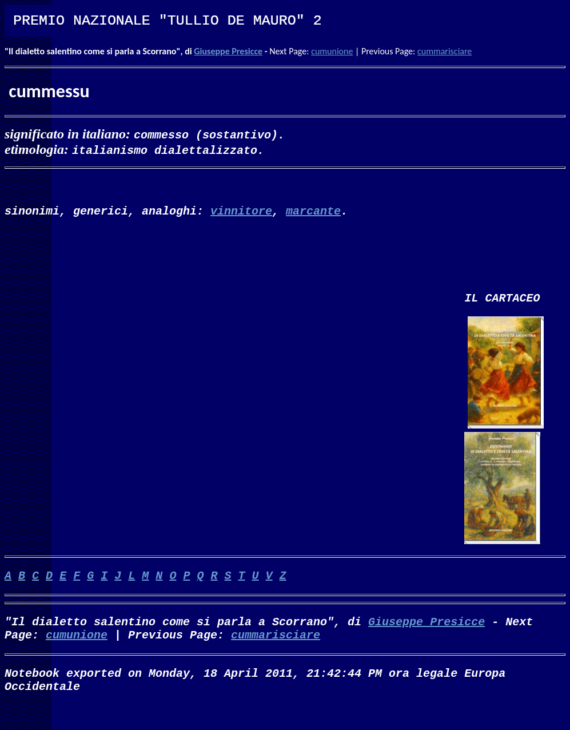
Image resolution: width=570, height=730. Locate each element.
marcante (313, 215)
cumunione (332, 51)
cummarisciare (444, 51)
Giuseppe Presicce (228, 51)
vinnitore (241, 215)
